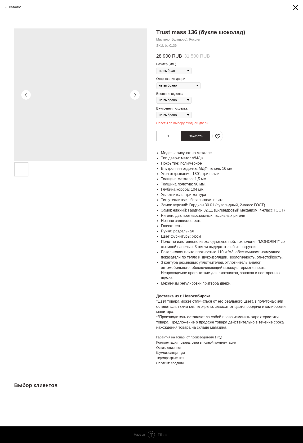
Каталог (15, 7)
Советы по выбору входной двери (182, 123)
